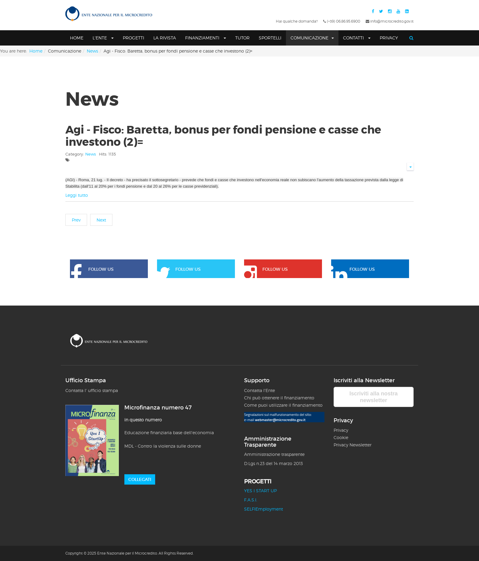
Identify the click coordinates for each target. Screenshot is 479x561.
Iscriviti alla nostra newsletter (373, 397)
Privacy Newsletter (352, 444)
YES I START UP (260, 490)
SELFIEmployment (263, 509)
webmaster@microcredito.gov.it (280, 420)
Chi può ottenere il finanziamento (279, 397)
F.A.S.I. (250, 499)
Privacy (389, 37)
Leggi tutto (76, 195)
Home (76, 37)
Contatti (357, 37)
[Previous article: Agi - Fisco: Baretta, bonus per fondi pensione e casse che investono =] (76, 220)
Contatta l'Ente (259, 390)
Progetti (133, 37)
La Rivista (164, 37)
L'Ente (103, 37)
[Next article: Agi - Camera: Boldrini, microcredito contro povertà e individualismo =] (101, 220)
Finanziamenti (205, 37)
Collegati (139, 479)
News (92, 50)
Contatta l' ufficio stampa (91, 390)
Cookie (341, 437)
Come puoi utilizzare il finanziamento (283, 405)
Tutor (242, 37)
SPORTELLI (270, 37)
